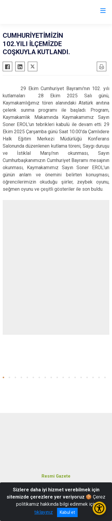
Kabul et (67, 512)
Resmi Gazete (56, 476)
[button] (3, 377)
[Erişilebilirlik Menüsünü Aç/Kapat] (99, 508)
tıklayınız (43, 512)
